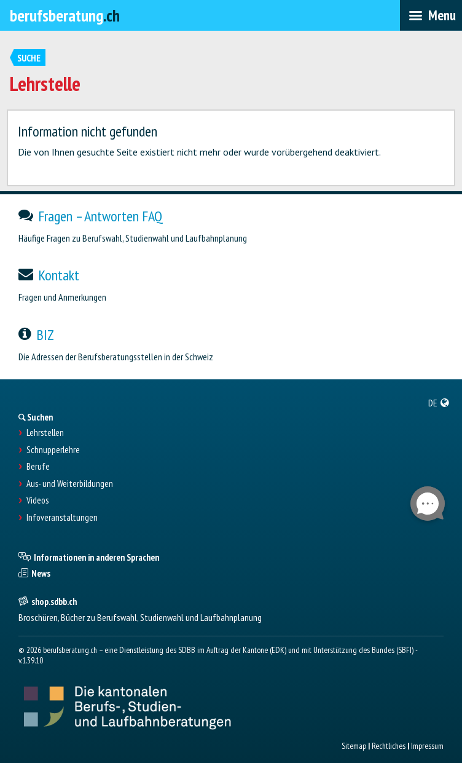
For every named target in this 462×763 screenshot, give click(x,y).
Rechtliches (388, 745)
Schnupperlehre (53, 450)
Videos (37, 500)
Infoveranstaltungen (62, 517)
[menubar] (431, 15)
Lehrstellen (45, 432)
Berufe (38, 466)
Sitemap (354, 745)
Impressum (427, 745)
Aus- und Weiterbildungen (69, 483)
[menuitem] (439, 402)
